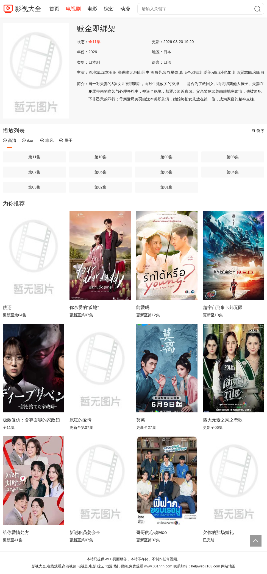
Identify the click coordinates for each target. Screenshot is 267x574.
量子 (66, 140)
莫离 (140, 420)
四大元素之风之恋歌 (223, 420)
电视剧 (73, 9)
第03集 (34, 187)
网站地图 (228, 566)
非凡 (47, 140)
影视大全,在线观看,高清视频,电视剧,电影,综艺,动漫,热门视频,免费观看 (87, 566)
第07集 (34, 172)
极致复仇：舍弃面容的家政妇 (31, 420)
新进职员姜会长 (84, 532)
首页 (54, 9)
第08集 (233, 157)
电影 (92, 9)
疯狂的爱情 (80, 420)
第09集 (166, 157)
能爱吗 (142, 307)
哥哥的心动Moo (151, 532)
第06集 (100, 172)
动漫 (125, 9)
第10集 (100, 157)
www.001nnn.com (158, 566)
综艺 (109, 9)
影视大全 (28, 8)
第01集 (166, 187)
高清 (9, 140)
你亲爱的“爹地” (84, 307)
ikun (28, 140)
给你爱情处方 (16, 532)
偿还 (7, 307)
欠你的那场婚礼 (218, 532)
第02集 (100, 187)
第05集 (166, 172)
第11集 (34, 157)
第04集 (233, 172)
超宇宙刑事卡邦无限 (223, 307)
